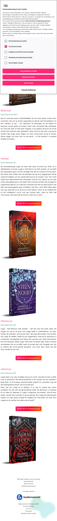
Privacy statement (28, 506)
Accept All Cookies (28, 77)
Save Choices (28, 83)
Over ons (28, 508)
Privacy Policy (17, 33)
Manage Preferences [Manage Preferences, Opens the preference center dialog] (28, 90)
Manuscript (28, 511)
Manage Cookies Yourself (28, 513)
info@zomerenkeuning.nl (28, 486)
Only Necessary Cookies (28, 71)
